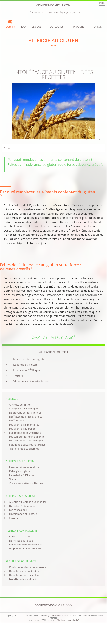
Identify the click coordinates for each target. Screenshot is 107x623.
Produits (78, 23)
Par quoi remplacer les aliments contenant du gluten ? (50, 159)
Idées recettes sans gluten (29, 359)
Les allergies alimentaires (23, 424)
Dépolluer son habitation (23, 571)
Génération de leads (59, 615)
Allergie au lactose (20, 496)
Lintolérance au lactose (22, 513)
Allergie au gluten (20, 461)
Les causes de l (17, 509)
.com (53, 5)
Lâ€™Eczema (16, 420)
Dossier (10, 23)
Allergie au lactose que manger (26, 501)
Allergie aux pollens (21, 530)
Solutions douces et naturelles (26, 444)
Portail (96, 23)
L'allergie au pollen (19, 536)
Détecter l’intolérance (21, 505)
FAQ (23, 23)
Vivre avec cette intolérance (31, 381)
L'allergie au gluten (25, 364)
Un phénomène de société (24, 548)
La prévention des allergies (24, 412)
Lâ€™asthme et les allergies (24, 416)
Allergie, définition (19, 404)
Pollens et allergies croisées (24, 544)
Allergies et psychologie (22, 408)
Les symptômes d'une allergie (25, 436)
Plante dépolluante (21, 561)
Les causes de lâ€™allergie (24, 432)
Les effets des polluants (22, 579)
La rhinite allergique (20, 540)
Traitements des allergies (23, 448)
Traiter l (18, 375)
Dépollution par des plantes (24, 575)
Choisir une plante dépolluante (26, 567)
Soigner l (13, 517)
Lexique (36, 23)
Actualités (56, 23)
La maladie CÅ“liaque (26, 370)
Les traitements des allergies (25, 440)
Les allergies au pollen (21, 428)
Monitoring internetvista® (68, 620)
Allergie (12, 398)
